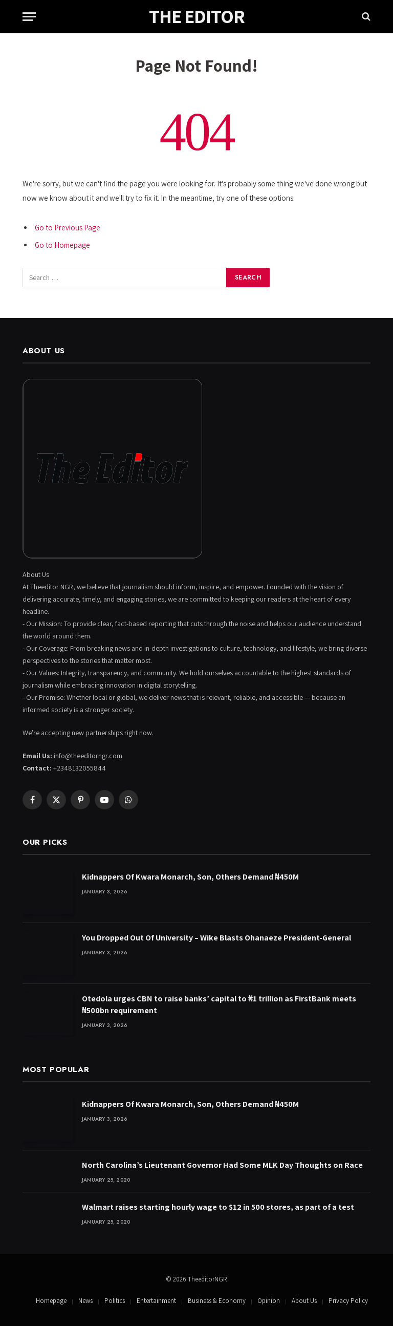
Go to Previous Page (67, 227)
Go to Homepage (62, 245)
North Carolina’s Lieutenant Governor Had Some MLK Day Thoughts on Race (222, 1165)
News (85, 1300)
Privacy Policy (348, 1300)
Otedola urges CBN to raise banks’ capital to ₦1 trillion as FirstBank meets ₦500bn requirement (219, 1004)
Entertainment (156, 1300)
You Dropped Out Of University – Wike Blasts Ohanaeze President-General (216, 937)
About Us (304, 1300)
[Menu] (29, 16)
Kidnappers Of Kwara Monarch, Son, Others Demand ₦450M (190, 876)
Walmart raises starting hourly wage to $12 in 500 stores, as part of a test (218, 1207)
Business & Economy (217, 1300)
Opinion (268, 1300)
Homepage (51, 1300)
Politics (114, 1300)
